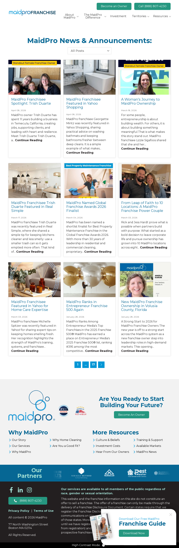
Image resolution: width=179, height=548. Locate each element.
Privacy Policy (18, 510)
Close (170, 514)
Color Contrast (104, 545)
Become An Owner (131, 414)
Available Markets (148, 446)
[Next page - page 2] (101, 364)
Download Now (134, 533)
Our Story (19, 440)
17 (93, 364)
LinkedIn (20, 490)
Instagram (29, 490)
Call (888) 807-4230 (152, 6)
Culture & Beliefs (108, 440)
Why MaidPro (21, 452)
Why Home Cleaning (66, 440)
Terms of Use (44, 510)
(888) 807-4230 (31, 500)
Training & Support (149, 440)
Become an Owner (114, 6)
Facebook (11, 490)
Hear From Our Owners (112, 452)
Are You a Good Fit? (66, 446)
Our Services (21, 446)
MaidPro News (146, 452)
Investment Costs (108, 446)
